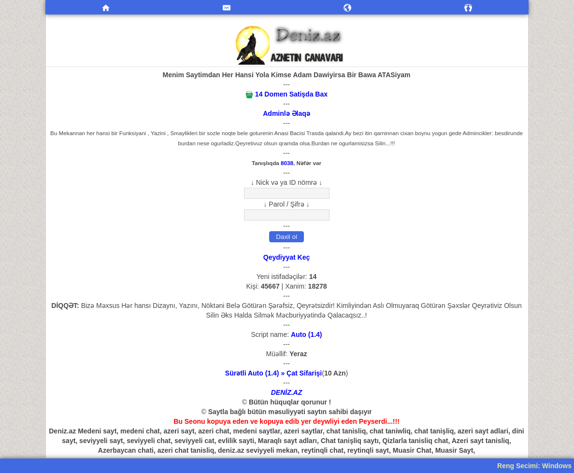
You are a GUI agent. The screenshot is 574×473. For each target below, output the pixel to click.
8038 (287, 163)
